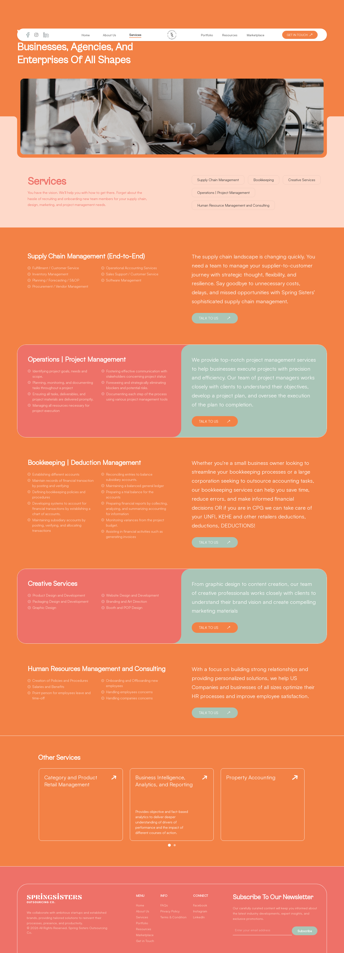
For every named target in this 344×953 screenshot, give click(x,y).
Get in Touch (145, 941)
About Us (109, 35)
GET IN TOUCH (300, 35)
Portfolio (207, 35)
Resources (229, 35)
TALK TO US (215, 318)
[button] (169, 845)
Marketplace (255, 35)
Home (86, 35)
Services (135, 35)
